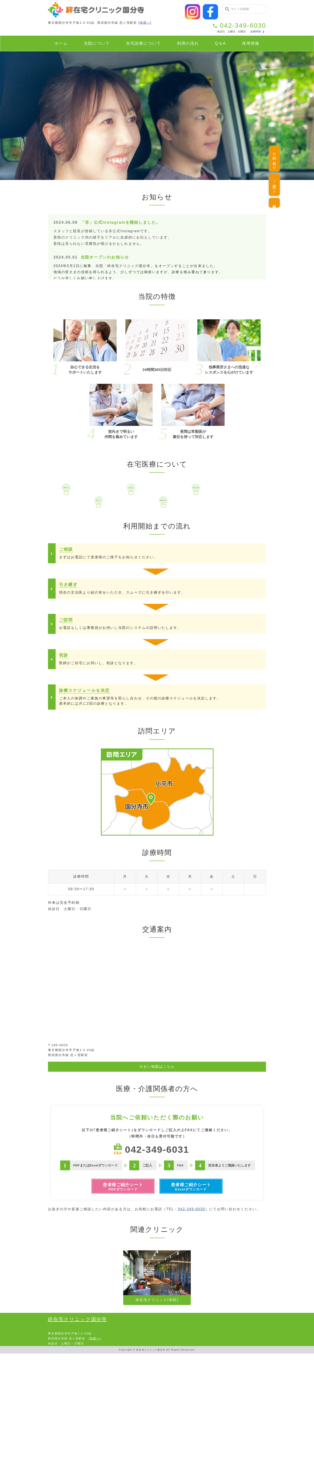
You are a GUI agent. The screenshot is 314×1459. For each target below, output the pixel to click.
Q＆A (220, 43)
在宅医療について (91, 510)
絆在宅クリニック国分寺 (77, 1424)
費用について (124, 573)
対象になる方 (156, 510)
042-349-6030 (191, 1314)
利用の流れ (188, 43)
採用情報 (250, 43)
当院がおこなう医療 (221, 510)
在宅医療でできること (188, 573)
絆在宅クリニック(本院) (157, 1381)
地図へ (145, 22)
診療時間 (258, 31)
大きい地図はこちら (157, 1167)
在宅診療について (143, 43)
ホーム (61, 43)
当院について (97, 43)
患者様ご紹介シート (119, 1290)
